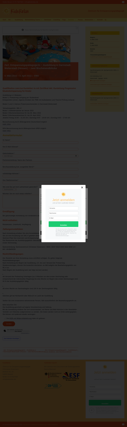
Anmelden (63, 225)
